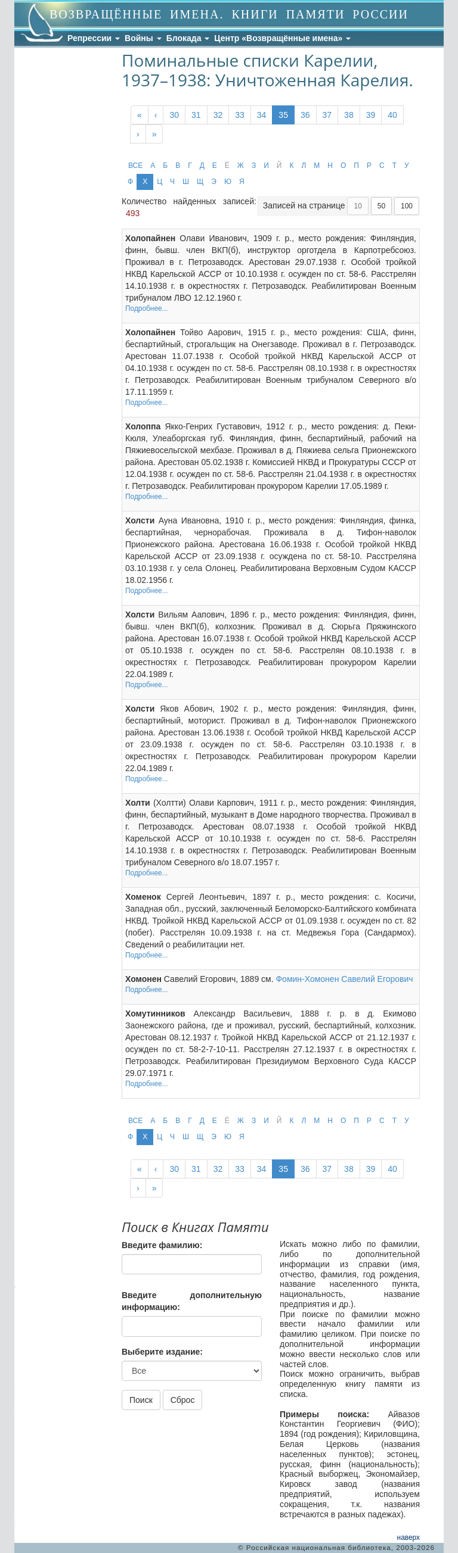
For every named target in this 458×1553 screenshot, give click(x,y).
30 (174, 115)
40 (392, 115)
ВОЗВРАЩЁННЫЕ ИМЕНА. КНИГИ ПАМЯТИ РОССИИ (229, 14)
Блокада (188, 38)
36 (305, 115)
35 (283, 115)
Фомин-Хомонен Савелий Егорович (344, 979)
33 (240, 115)
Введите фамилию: (162, 1245)
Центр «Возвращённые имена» (282, 38)
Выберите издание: (162, 1351)
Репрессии (93, 38)
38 (349, 115)
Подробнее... (146, 308)
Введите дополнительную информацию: (192, 1301)
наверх (408, 1537)
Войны (143, 38)
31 (196, 115)
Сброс (183, 1400)
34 (262, 115)
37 (327, 115)
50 (381, 206)
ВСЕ (135, 165)
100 (407, 206)
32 (218, 115)
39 (371, 115)
